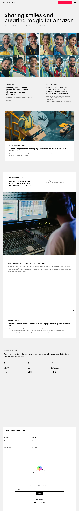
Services (6, 438)
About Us (7, 435)
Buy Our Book (8, 444)
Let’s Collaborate (37, 441)
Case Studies (8, 441)
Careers (34, 435)
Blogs (34, 438)
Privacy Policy (36, 444)
